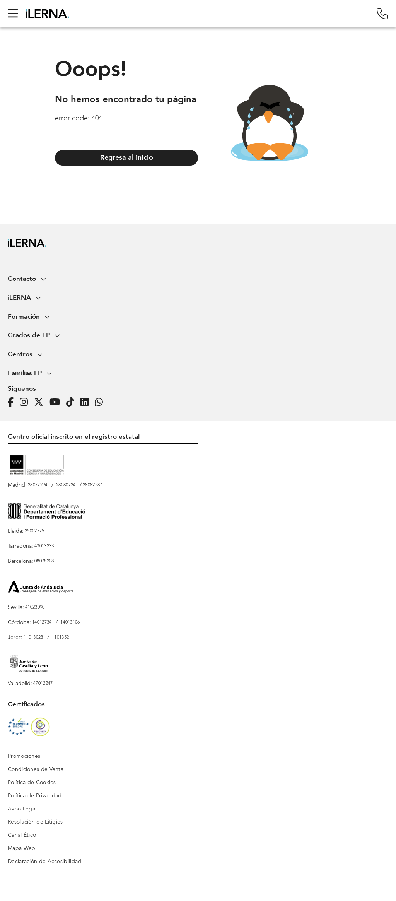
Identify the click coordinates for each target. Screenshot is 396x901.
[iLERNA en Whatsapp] (101, 402)
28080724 (65, 485)
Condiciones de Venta (35, 769)
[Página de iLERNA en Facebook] (13, 402)
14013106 (70, 622)
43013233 (44, 546)
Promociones (24, 756)
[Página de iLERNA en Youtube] (57, 402)
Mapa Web (21, 848)
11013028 (33, 637)
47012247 (43, 683)
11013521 (61, 637)
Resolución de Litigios (35, 822)
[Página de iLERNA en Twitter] (41, 402)
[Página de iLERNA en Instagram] (26, 402)
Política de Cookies (32, 782)
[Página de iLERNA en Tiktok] (72, 402)
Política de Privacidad (35, 795)
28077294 (37, 485)
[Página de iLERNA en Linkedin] (86, 402)
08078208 (44, 561)
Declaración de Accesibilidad (44, 861)
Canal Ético (22, 835)
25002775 (34, 531)
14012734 (41, 622)
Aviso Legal (22, 809)
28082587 (92, 485)
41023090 (34, 607)
